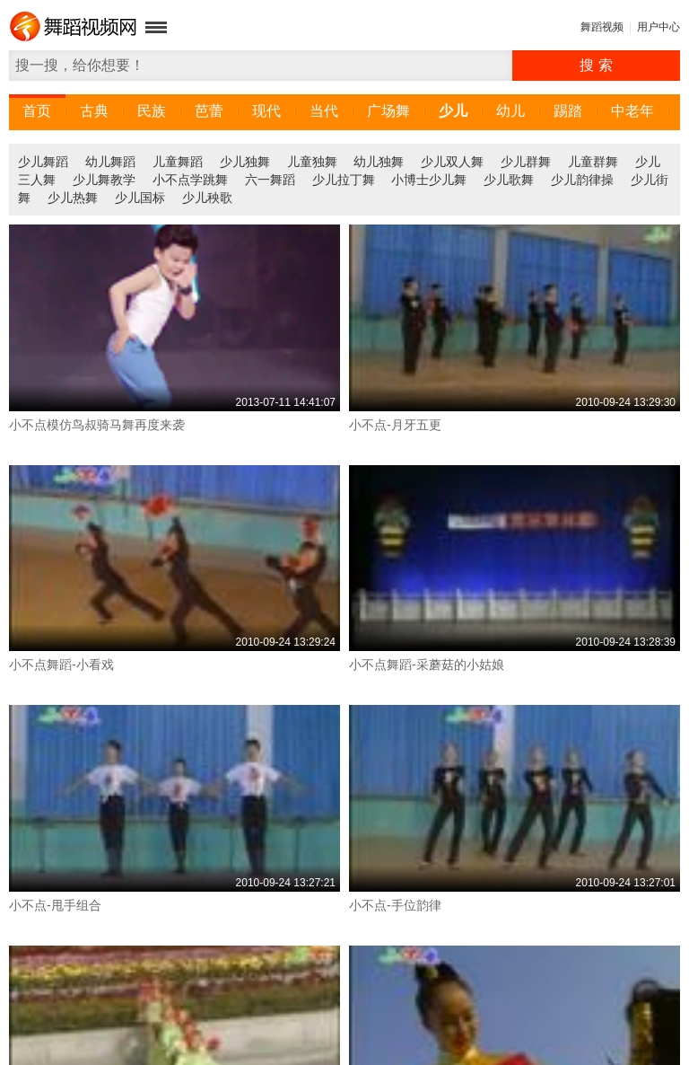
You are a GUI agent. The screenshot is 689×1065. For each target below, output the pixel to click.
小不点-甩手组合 (55, 905)
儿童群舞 (593, 161)
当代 (324, 111)
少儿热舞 (73, 197)
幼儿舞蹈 (110, 161)
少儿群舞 (526, 161)
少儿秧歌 (207, 197)
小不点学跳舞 (190, 179)
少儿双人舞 (452, 161)
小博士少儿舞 (429, 179)
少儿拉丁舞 (343, 179)
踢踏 (568, 111)
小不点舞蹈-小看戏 (61, 664)
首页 (36, 111)
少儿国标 (140, 197)
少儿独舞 (245, 161)
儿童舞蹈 (178, 161)
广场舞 (388, 111)
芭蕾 (209, 111)
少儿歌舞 (509, 179)
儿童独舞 (312, 161)
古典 (94, 111)
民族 (151, 111)
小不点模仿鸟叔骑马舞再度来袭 (97, 425)
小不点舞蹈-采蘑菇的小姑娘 (426, 664)
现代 (266, 111)
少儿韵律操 (582, 179)
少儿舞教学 (104, 179)
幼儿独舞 (378, 161)
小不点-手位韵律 (395, 905)
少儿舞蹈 (43, 161)
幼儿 (510, 111)
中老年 (632, 111)
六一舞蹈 (270, 179)
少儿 (453, 111)
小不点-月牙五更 (395, 425)
